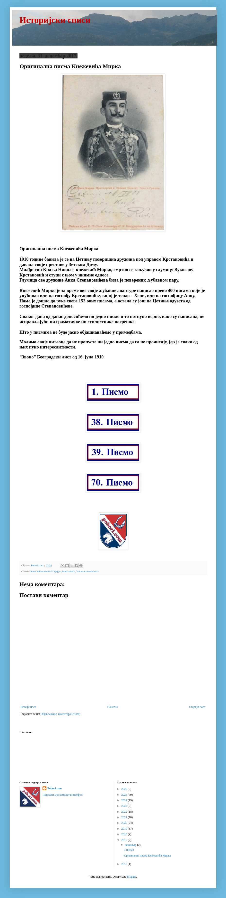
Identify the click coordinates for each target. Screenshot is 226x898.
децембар (131, 845)
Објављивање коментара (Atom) (60, 714)
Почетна (112, 707)
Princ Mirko (68, 571)
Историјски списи (55, 20)
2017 (124, 840)
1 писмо (129, 849)
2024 (124, 800)
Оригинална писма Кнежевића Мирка (147, 855)
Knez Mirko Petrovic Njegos (46, 571)
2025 (124, 794)
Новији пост (28, 707)
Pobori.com (54, 788)
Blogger (131, 876)
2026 (124, 789)
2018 (124, 834)
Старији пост (197, 707)
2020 (124, 823)
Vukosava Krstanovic (87, 571)
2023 (124, 806)
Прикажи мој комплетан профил (63, 794)
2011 (124, 864)
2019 (124, 828)
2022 (124, 811)
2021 (124, 817)
